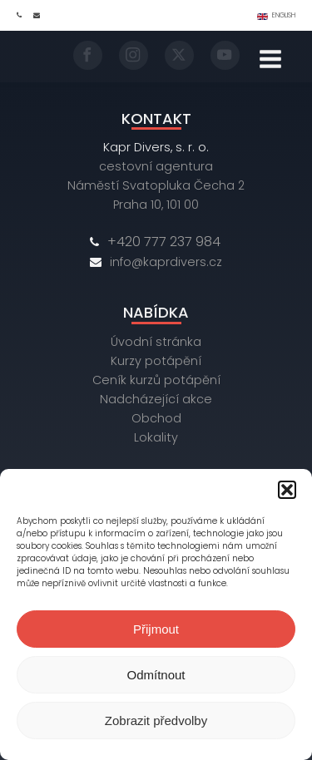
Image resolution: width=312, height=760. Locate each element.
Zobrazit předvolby (156, 720)
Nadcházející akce (156, 399)
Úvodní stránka (156, 341)
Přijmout (156, 629)
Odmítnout (155, 675)
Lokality (156, 437)
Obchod (156, 418)
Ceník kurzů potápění (156, 380)
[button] (287, 489)
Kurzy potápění (156, 361)
